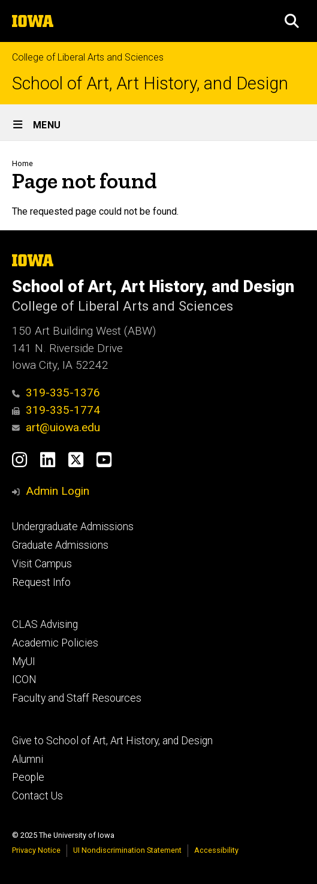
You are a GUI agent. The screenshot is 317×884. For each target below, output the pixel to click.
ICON (24, 679)
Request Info (41, 582)
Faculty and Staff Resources (76, 698)
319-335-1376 (56, 392)
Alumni (27, 759)
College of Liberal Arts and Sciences (88, 57)
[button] (292, 21)
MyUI (23, 661)
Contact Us (37, 796)
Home (22, 163)
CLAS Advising (45, 624)
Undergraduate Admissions (73, 527)
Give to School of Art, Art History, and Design (112, 741)
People (28, 777)
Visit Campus (42, 564)
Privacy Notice (36, 850)
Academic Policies (55, 643)
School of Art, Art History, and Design (150, 83)
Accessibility (216, 850)
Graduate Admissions (60, 545)
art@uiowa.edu (56, 427)
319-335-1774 (56, 410)
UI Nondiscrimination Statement (127, 850)
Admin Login (57, 491)
